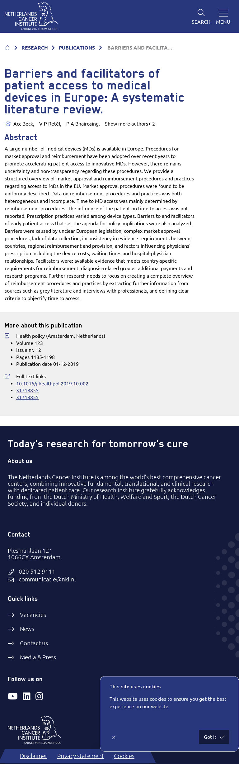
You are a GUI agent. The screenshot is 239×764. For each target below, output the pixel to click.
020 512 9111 (37, 571)
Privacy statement (80, 755)
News (27, 628)
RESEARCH (34, 47)
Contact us (34, 643)
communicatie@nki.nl (47, 579)
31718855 (27, 390)
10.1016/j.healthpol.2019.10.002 (52, 383)
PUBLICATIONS (77, 47)
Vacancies (33, 614)
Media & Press (38, 657)
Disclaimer (33, 755)
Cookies (124, 755)
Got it (211, 737)
